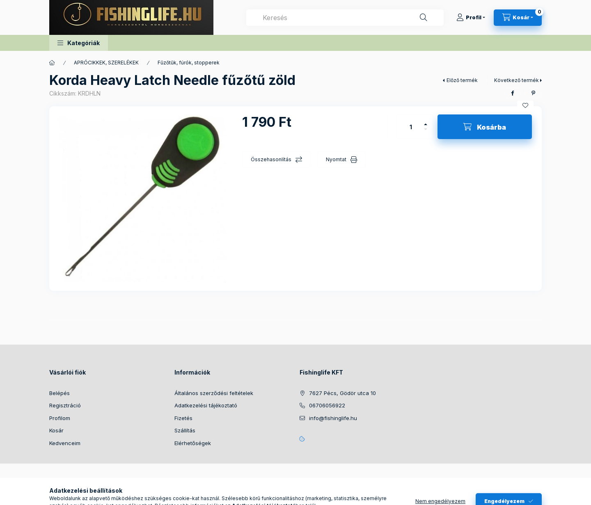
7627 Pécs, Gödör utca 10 (342, 393)
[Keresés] (423, 17)
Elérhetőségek (192, 443)
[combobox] (345, 17)
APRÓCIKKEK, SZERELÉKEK (106, 62)
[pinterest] (533, 93)
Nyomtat (336, 159)
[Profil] (471, 17)
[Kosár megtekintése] (518, 17)
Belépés (59, 393)
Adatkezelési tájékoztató (205, 405)
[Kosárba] (485, 126)
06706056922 (327, 405)
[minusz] (425, 133)
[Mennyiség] (410, 127)
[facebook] (512, 93)
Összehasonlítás (271, 159)
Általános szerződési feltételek (213, 393)
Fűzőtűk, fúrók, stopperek (189, 62)
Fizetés (183, 418)
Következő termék (516, 80)
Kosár (56, 430)
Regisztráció (65, 405)
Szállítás (184, 430)
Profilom (59, 418)
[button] (78, 43)
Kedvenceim (64, 443)
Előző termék (462, 80)
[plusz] (425, 121)
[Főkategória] (52, 62)
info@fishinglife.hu (333, 418)
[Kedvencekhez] (525, 105)
